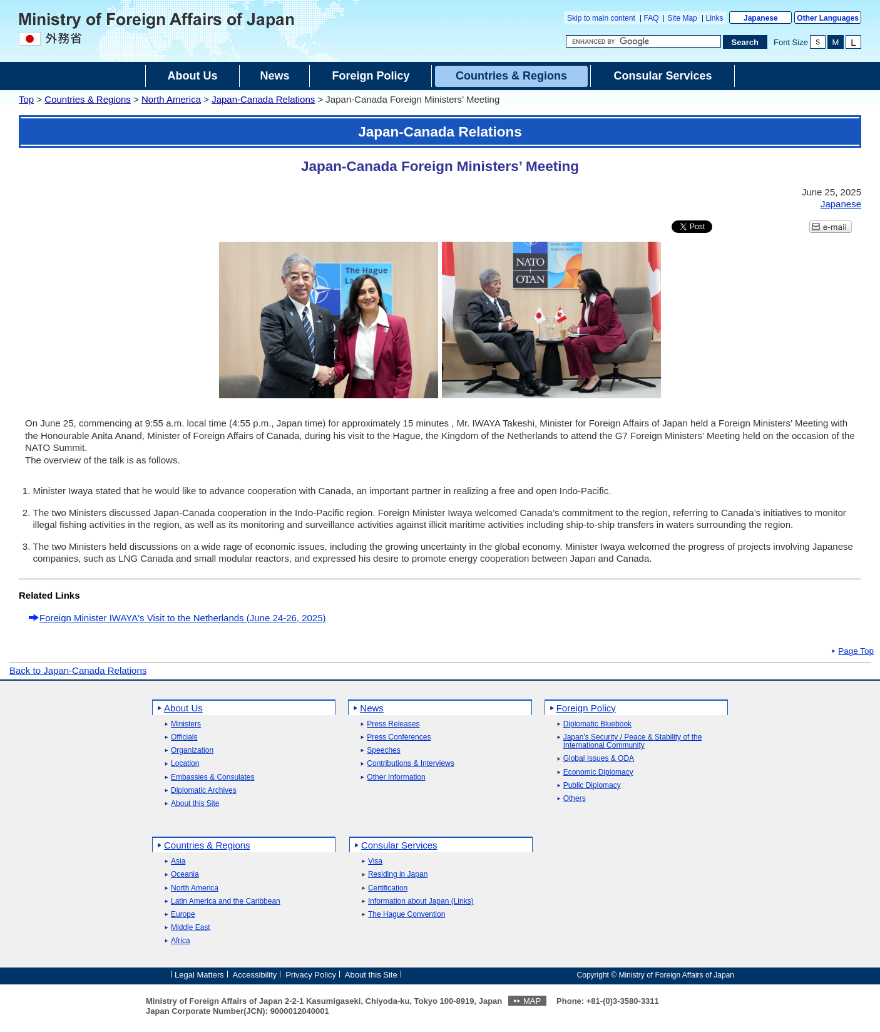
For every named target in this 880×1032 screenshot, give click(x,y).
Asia (178, 861)
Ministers (186, 724)
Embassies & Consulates (212, 777)
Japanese (761, 18)
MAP (532, 1001)
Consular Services (399, 845)
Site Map (682, 18)
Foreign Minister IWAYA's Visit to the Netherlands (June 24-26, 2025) (182, 617)
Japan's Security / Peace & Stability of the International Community (632, 741)
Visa (375, 861)
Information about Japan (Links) (421, 901)
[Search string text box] (643, 41)
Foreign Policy (586, 708)
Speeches (383, 750)
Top (26, 99)
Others (574, 799)
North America (171, 99)
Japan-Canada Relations (263, 99)
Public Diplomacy (592, 786)
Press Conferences (399, 737)
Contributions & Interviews (410, 764)
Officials (184, 737)
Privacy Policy (310, 974)
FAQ (651, 18)
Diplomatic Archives (204, 791)
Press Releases (393, 724)
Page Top (856, 651)
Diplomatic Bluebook (597, 724)
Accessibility (255, 974)
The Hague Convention (406, 915)
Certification (387, 888)
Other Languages (828, 18)
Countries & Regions (87, 99)
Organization (192, 750)
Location (185, 764)
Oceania (185, 874)
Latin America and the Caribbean (225, 901)
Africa (180, 941)
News (372, 708)
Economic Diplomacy (598, 772)
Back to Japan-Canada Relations (77, 670)
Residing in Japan (397, 874)
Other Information (396, 777)
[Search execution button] (745, 42)
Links (715, 18)
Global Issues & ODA (598, 759)
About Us (183, 708)
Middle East (190, 928)
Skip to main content (601, 18)
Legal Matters (199, 974)
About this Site (195, 804)
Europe (183, 915)
